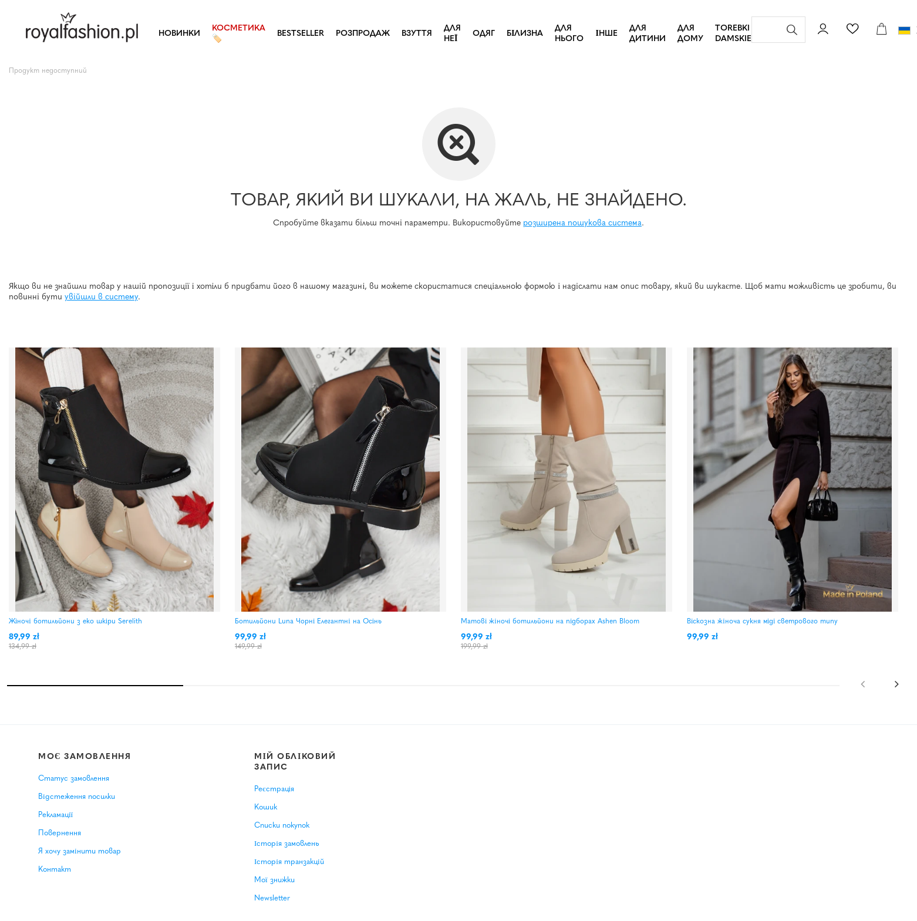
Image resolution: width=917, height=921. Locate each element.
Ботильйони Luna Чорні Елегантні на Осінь (308, 621)
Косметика (238, 28)
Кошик (265, 817)
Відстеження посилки (76, 805)
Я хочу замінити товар (79, 860)
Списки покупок (281, 835)
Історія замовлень (286, 852)
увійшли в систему (101, 297)
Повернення (59, 842)
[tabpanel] (120, 509)
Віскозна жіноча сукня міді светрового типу (762, 621)
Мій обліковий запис (295, 771)
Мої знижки (274, 889)
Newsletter (272, 907)
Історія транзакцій (289, 871)
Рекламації (55, 824)
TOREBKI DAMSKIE (733, 33)
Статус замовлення (73, 788)
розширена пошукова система (582, 223)
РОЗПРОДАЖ (363, 33)
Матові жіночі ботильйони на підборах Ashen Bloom (550, 621)
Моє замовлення (85, 765)
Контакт (54, 878)
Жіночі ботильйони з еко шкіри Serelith (75, 621)
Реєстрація (274, 798)
